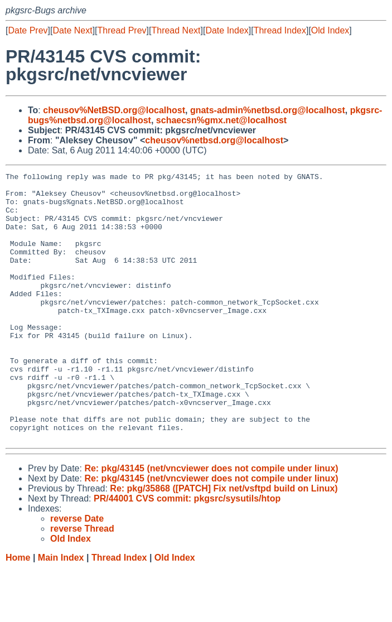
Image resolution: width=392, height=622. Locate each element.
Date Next (72, 30)
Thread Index (280, 30)
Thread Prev (122, 30)
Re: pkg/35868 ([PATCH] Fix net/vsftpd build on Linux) (223, 542)
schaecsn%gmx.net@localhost (221, 120)
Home (18, 611)
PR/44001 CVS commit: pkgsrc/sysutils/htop (187, 552)
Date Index (226, 30)
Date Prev (27, 30)
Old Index (330, 30)
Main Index (61, 611)
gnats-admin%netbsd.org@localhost (267, 110)
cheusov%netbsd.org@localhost (214, 140)
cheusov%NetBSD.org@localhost (114, 110)
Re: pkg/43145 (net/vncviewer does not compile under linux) (211, 522)
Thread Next (175, 30)
